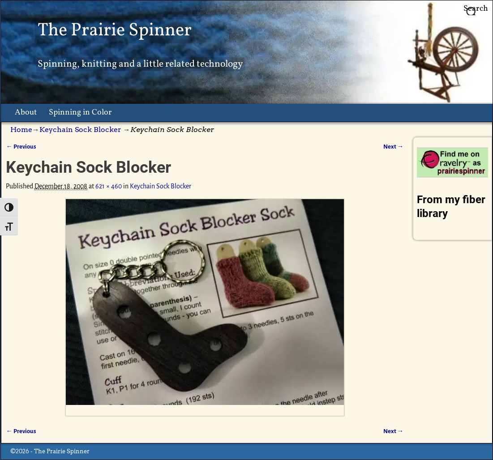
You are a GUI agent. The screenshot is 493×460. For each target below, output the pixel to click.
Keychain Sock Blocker (80, 129)
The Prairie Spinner (115, 30)
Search (475, 8)
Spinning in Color (80, 112)
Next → (393, 146)
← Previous (21, 146)
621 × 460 (108, 186)
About (26, 112)
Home (21, 129)
